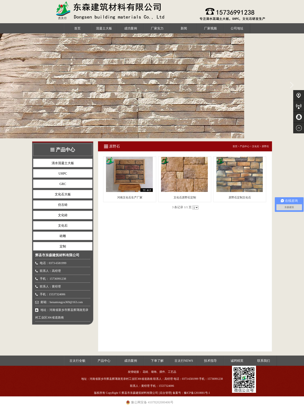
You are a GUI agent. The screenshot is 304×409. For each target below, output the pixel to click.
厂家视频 (210, 28)
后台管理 (165, 392)
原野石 (265, 146)
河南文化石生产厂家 (129, 197)
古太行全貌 (77, 360)
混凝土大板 (104, 28)
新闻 (184, 28)
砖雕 (63, 236)
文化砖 (63, 215)
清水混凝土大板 (63, 163)
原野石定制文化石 (240, 197)
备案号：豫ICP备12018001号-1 (191, 392)
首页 (77, 28)
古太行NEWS (183, 360)
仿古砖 (63, 204)
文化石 (63, 225)
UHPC (63, 173)
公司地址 (237, 28)
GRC (62, 184)
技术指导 (210, 360)
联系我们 (263, 360)
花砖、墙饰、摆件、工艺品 (159, 371)
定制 (63, 246)
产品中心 (244, 146)
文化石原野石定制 (185, 197)
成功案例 (130, 28)
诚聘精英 (237, 360)
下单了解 (157, 360)
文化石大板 (63, 194)
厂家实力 (157, 28)
